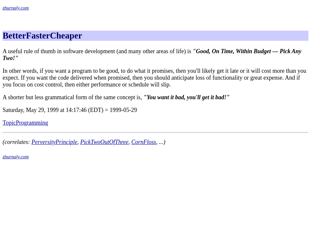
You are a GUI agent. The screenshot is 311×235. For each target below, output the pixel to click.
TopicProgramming (25, 122)
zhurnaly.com (16, 7)
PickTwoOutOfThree (104, 142)
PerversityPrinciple (54, 142)
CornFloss (143, 142)
